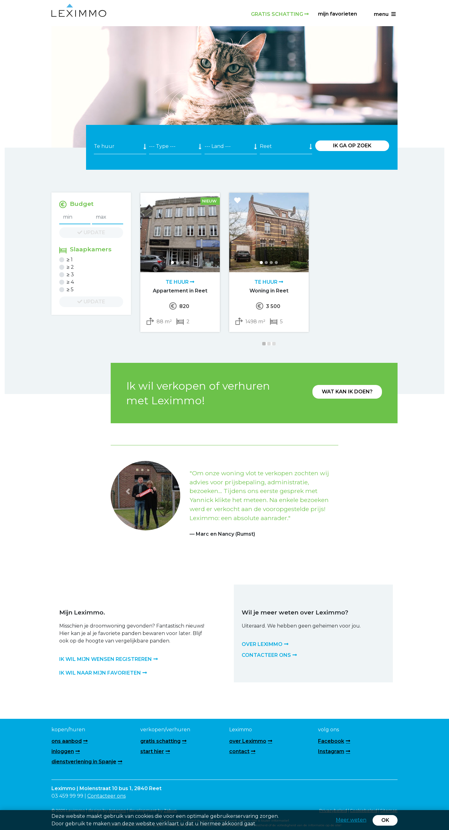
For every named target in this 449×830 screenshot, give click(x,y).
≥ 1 (70, 260)
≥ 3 (70, 274)
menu (385, 14)
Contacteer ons (106, 796)
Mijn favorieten (337, 14)
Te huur (180, 282)
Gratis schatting (280, 14)
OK (385, 820)
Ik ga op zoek (352, 146)
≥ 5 (70, 289)
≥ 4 (70, 282)
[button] (128, 491)
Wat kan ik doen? (347, 392)
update (91, 232)
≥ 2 (70, 267)
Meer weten (351, 820)
